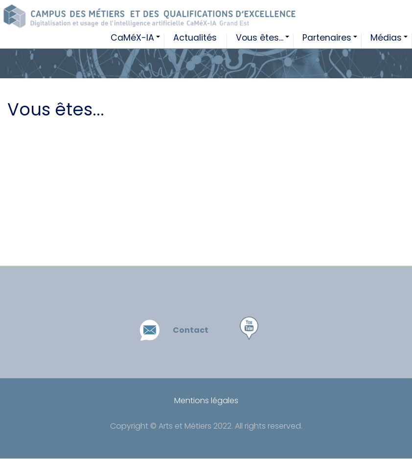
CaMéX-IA (137, 41)
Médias (391, 41)
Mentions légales (206, 400)
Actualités (195, 39)
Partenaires (332, 41)
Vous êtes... (265, 41)
